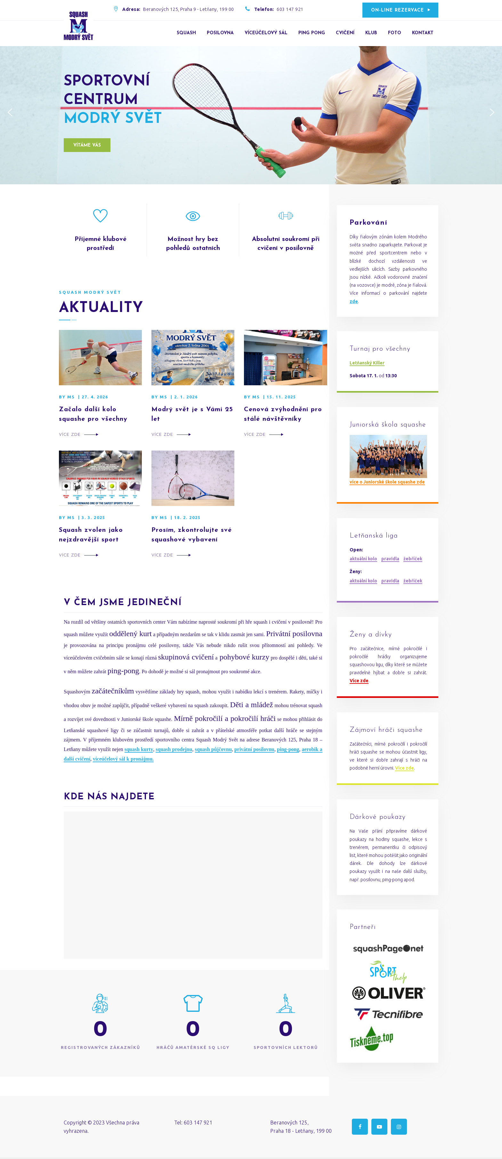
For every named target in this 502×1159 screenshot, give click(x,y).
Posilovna (220, 33)
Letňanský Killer (367, 362)
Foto (394, 33)
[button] (10, 112)
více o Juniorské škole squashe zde (387, 481)
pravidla (390, 558)
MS (71, 397)
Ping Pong (311, 33)
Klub (371, 33)
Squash (186, 33)
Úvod (164, 33)
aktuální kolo (363, 558)
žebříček (412, 558)
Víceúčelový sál (266, 33)
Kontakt (422, 33)
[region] (251, 112)
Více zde (70, 435)
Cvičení (345, 33)
